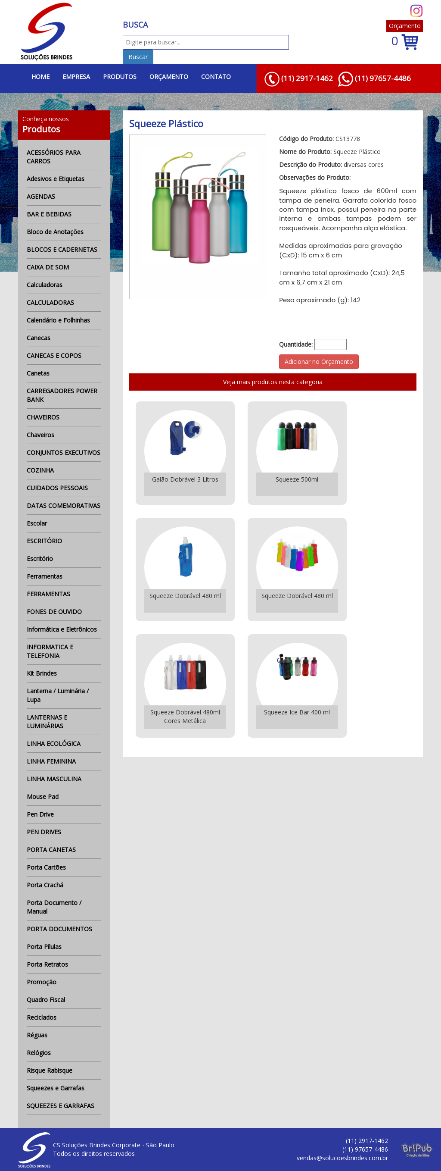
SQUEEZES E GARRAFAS (60, 1106)
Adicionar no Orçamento (319, 361)
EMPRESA (76, 76)
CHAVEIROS (43, 417)
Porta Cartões (46, 867)
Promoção (41, 982)
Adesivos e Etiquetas (55, 179)
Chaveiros (40, 435)
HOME (40, 76)
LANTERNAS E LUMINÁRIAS (47, 721)
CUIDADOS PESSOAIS (57, 488)
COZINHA (40, 470)
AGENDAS (41, 196)
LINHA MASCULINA (54, 779)
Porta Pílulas (44, 946)
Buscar (138, 57)
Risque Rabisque (49, 1070)
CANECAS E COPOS (54, 355)
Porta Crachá (45, 885)
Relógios (39, 1053)
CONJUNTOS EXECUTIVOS (63, 452)
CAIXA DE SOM (48, 267)
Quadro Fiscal (46, 1000)
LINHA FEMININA (51, 761)
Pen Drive (40, 814)
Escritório (40, 558)
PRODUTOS (120, 76)
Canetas (38, 373)
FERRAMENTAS (48, 594)
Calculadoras (44, 285)
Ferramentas (44, 576)
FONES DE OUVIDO (54, 611)
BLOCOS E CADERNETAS (62, 249)
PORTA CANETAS (51, 849)
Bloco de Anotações (55, 232)
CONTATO (216, 76)
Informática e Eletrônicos (62, 629)
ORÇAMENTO (168, 76)
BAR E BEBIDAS (49, 214)
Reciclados (41, 1017)
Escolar (37, 523)
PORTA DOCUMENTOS (59, 929)
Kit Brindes (42, 673)
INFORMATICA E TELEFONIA (50, 651)
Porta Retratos (47, 964)
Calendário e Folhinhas (58, 320)
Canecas (38, 338)
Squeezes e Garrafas (55, 1088)
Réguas (37, 1035)
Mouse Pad (43, 796)
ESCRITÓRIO (44, 541)
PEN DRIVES (44, 832)
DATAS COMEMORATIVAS (63, 505)
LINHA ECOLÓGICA (54, 743)
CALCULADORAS (50, 302)
